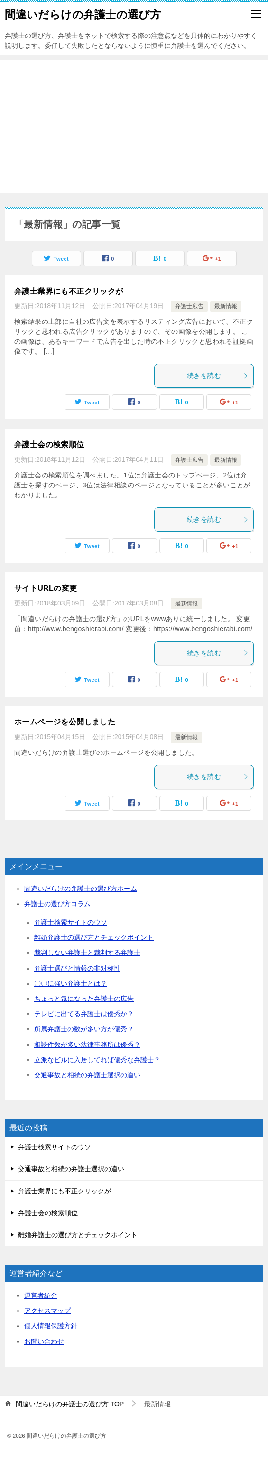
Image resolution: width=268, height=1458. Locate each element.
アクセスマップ (47, 1310)
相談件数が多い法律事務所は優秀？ (87, 1044)
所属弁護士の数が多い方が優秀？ (84, 1029)
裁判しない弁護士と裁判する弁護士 (87, 952)
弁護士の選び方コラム (57, 904)
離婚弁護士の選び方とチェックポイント (94, 937)
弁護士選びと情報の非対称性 (77, 968)
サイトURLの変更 (45, 588)
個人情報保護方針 (50, 1326)
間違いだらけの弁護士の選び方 (83, 14)
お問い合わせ (44, 1341)
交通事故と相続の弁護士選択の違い (87, 1075)
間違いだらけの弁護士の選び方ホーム (80, 888)
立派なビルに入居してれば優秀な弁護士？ (97, 1060)
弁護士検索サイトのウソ (70, 922)
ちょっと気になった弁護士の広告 (84, 998)
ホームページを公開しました (64, 722)
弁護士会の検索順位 (49, 444)
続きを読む (218, 375)
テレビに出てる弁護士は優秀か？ (84, 1014)
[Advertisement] (134, 126)
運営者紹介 (40, 1295)
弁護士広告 (189, 306)
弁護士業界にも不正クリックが (68, 291)
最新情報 (225, 306)
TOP (70, 1404)
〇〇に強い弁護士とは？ (70, 983)
